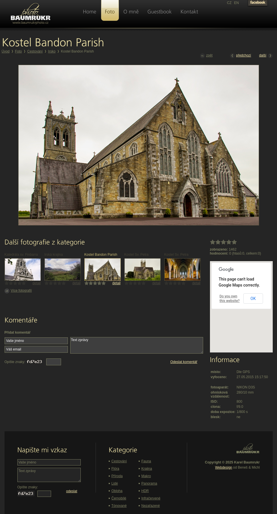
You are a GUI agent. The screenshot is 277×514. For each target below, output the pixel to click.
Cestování (35, 51)
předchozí (240, 55)
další (265, 55)
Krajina (146, 469)
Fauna (146, 461)
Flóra (115, 469)
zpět (206, 55)
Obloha (117, 491)
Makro (146, 476)
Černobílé (119, 498)
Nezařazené (150, 506)
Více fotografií (18, 291)
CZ (229, 3)
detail (37, 283)
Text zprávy (136, 345)
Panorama (149, 483)
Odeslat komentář (183, 362)
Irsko (52, 51)
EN (236, 3)
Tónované (119, 506)
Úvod (6, 51)
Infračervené (151, 498)
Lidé (115, 483)
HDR (145, 491)
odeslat (71, 491)
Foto (18, 51)
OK (253, 298)
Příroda (117, 476)
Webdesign (223, 467)
